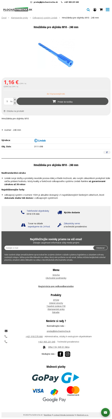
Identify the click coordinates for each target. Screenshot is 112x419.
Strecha (56, 274)
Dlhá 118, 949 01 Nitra (58, 347)
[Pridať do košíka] (62, 101)
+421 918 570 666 (34, 336)
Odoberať (100, 248)
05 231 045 (50, 341)
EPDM (56, 300)
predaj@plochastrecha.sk (46, 2)
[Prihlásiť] (94, 9)
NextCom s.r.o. (83, 415)
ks (11, 101)
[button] (88, 9)
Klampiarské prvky (56, 309)
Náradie (56, 312)
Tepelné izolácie (54, 306)
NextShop (47, 415)
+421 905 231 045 (71, 2)
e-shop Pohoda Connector (64, 415)
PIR (63, 306)
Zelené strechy (56, 303)
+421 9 (41, 341)
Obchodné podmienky (56, 278)
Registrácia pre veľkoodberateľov (56, 286)
